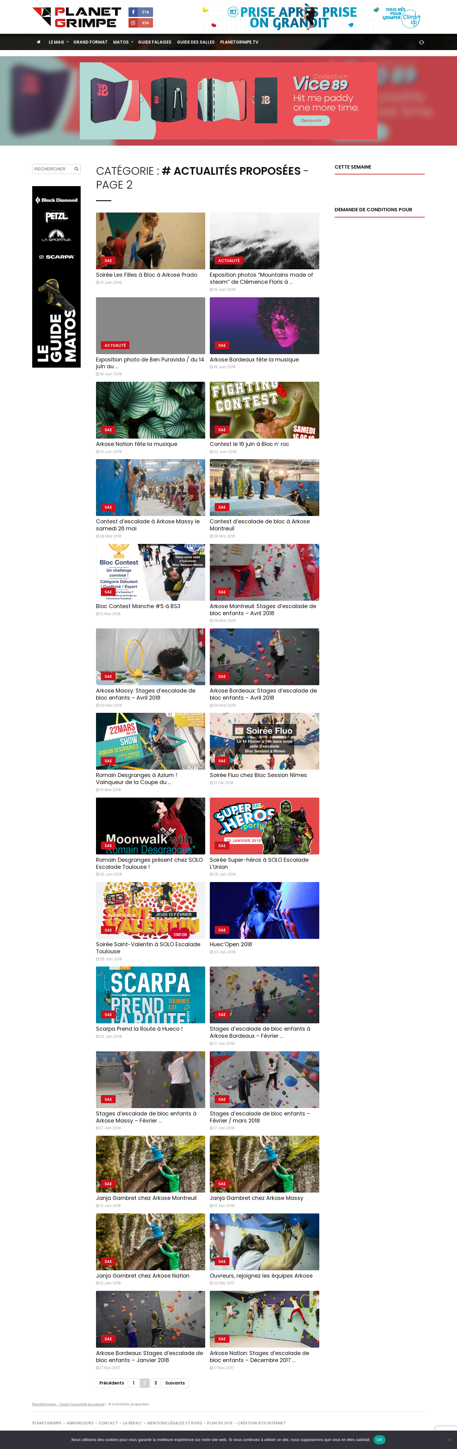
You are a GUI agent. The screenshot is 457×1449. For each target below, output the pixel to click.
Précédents (111, 1383)
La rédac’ (132, 1423)
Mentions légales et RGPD (174, 1423)
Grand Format (90, 42)
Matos (121, 42)
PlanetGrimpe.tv (239, 42)
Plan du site (219, 1423)
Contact (108, 1423)
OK (379, 1439)
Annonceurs (80, 1423)
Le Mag (56, 42)
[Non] (449, 1440)
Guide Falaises (154, 42)
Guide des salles (196, 42)
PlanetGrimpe (47, 1423)
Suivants (175, 1383)
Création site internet (261, 1423)
